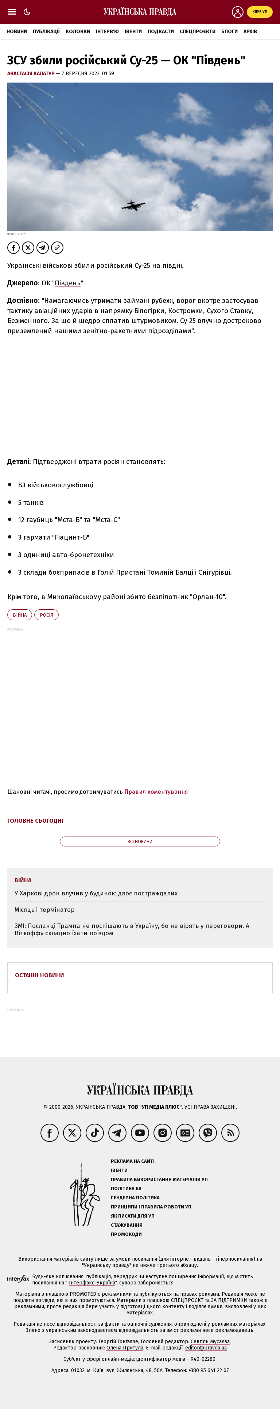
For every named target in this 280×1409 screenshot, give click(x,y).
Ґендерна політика (135, 1197)
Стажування (127, 1225)
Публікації (46, 31)
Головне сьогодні (35, 820)
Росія (46, 615)
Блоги (229, 31)
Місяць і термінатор (45, 910)
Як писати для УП (133, 1216)
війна (20, 615)
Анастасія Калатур (31, 74)
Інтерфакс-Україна (92, 1283)
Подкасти (161, 31)
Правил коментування (156, 791)
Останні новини (39, 975)
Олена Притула (124, 1348)
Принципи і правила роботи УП (151, 1207)
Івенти (133, 31)
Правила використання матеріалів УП (159, 1179)
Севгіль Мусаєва (210, 1341)
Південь (68, 283)
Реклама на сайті (133, 1161)
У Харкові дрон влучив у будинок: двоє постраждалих (96, 893)
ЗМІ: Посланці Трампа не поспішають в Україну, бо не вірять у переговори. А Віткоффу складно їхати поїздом (132, 929)
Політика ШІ (126, 1188)
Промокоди (126, 1234)
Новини (17, 31)
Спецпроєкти (197, 31)
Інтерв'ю (107, 31)
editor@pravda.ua (206, 1348)
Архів (250, 31)
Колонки (78, 31)
